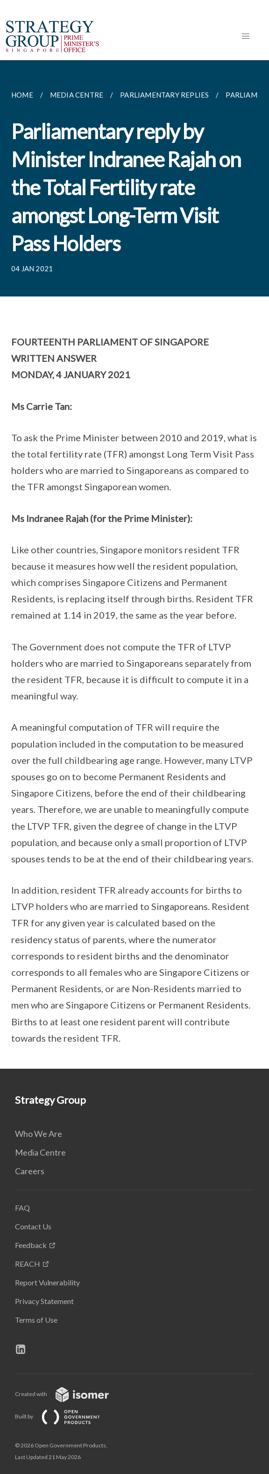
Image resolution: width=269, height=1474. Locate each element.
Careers (29, 1171)
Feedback (31, 1245)
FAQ (22, 1207)
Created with (69, 1393)
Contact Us (33, 1226)
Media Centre (40, 1152)
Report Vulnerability (47, 1282)
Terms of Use (36, 1319)
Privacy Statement (44, 1301)
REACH (27, 1263)
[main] (134, 564)
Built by (65, 1416)
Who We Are (38, 1133)
